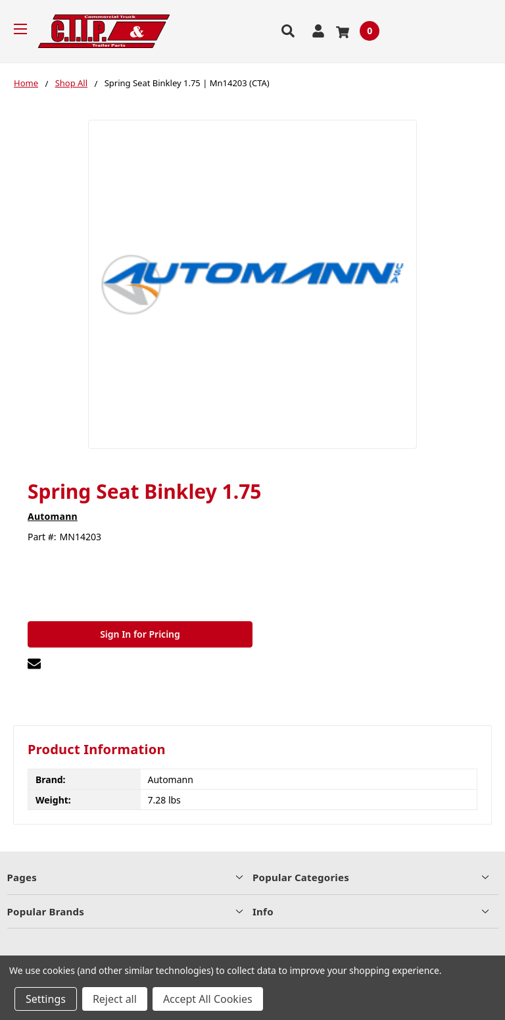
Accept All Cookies (207, 999)
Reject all (115, 999)
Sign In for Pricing (140, 634)
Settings (46, 999)
